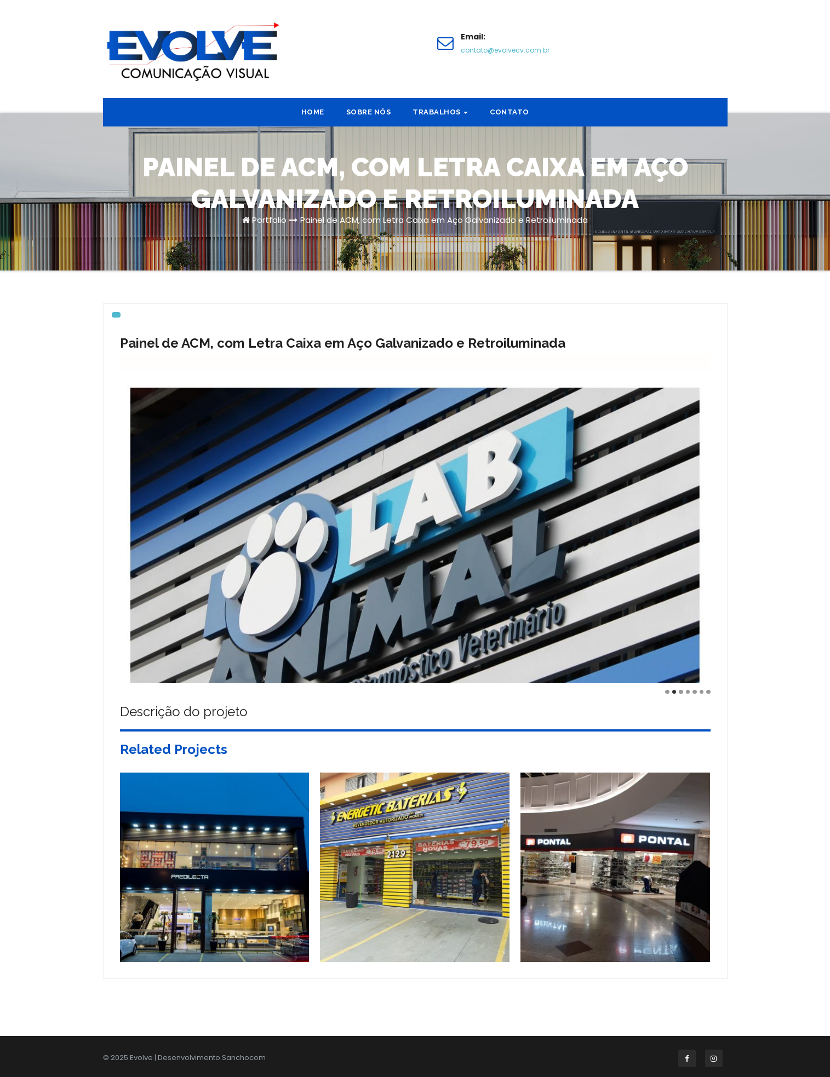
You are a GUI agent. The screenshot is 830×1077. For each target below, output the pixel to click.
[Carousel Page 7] (708, 692)
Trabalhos (440, 112)
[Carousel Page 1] (667, 692)
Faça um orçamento (626, 42)
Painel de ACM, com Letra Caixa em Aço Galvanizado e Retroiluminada (444, 220)
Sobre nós (368, 112)
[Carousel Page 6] (702, 692)
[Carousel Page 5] (694, 692)
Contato (509, 112)
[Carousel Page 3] (681, 692)
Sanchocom (244, 1057)
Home (312, 112)
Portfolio (269, 220)
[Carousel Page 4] (688, 692)
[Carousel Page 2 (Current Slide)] (674, 692)
